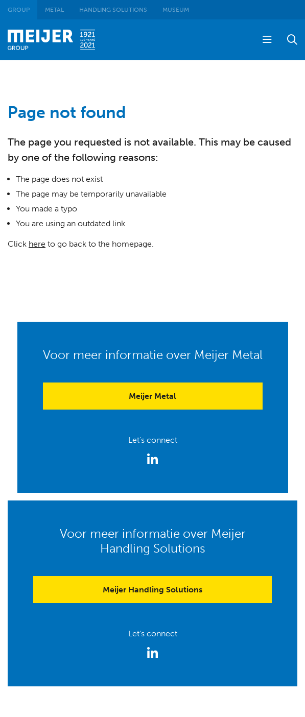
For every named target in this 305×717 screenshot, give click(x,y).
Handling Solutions (113, 9)
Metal (54, 9)
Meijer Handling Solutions (152, 589)
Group (19, 9)
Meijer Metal (152, 396)
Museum (175, 9)
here (37, 244)
